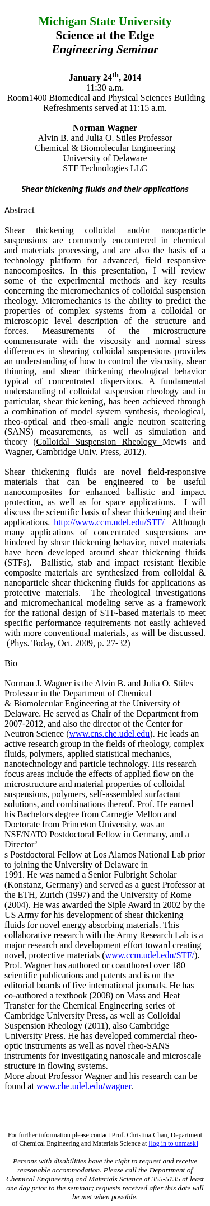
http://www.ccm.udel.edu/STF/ (109, 522)
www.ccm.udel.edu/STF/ (149, 955)
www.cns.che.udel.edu (109, 733)
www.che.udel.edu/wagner (83, 1086)
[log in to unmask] (173, 1143)
